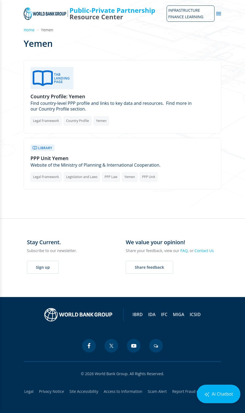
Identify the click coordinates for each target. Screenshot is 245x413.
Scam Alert (157, 391)
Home (29, 29)
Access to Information (123, 391)
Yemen (101, 120)
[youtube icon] (133, 346)
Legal (28, 391)
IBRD (138, 314)
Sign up (43, 267)
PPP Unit (148, 177)
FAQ (184, 250)
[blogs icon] (156, 346)
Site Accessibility (83, 391)
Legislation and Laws (81, 177)
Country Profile (77, 120)
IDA (151, 314)
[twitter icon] (111, 346)
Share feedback (149, 267)
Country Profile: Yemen (57, 96)
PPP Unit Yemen (49, 158)
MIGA (178, 314)
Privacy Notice (51, 391)
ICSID (195, 314)
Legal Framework (46, 120)
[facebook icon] (89, 346)
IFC (164, 314)
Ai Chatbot (218, 394)
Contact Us (204, 250)
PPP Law (111, 177)
